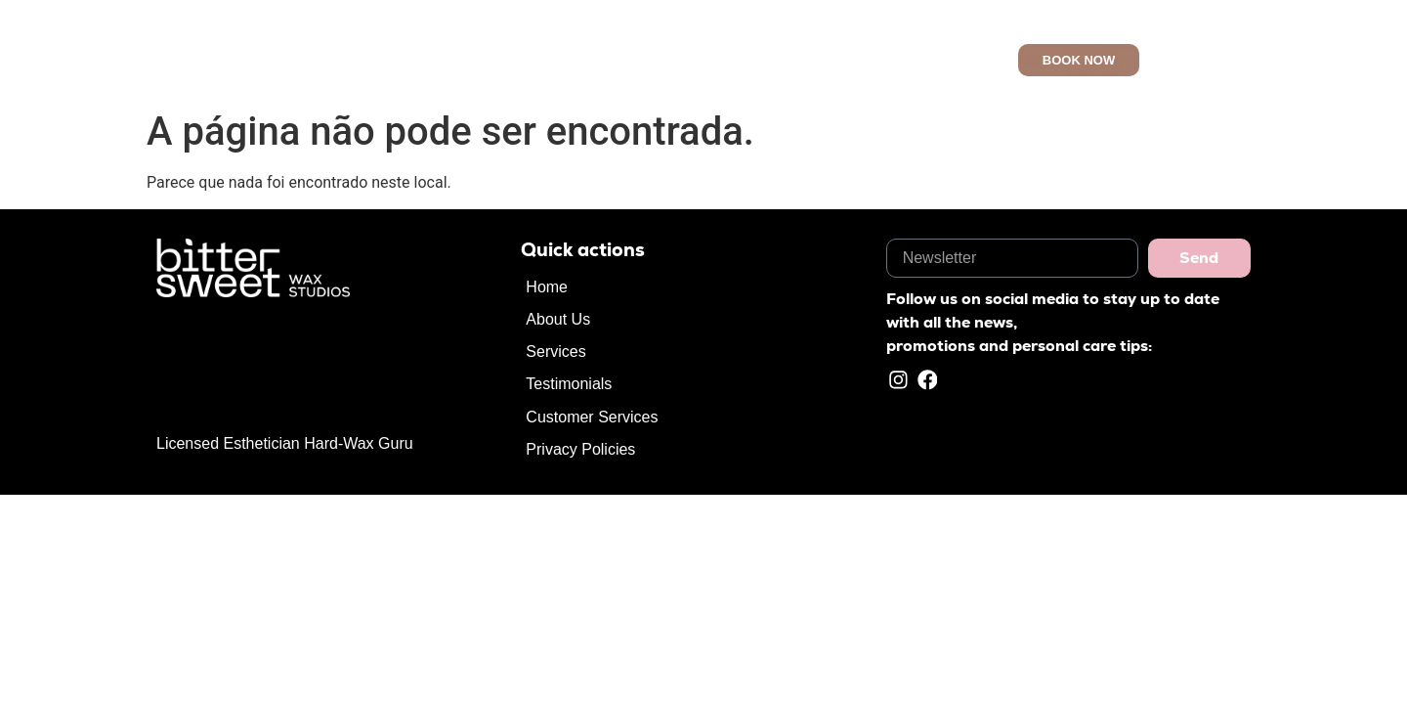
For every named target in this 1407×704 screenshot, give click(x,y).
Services (685, 60)
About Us (604, 60)
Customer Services (880, 60)
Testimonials (569, 383)
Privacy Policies (580, 449)
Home (531, 60)
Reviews (764, 60)
